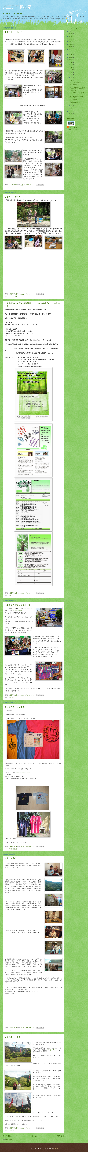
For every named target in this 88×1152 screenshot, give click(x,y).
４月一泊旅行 (10, 858)
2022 (70, 41)
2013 (70, 111)
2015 (70, 59)
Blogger (55, 1148)
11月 (71, 67)
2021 (70, 44)
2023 (70, 39)
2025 (70, 34)
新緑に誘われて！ (13, 1037)
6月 (71, 77)
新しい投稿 (7, 1136)
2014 (70, 62)
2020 (70, 46)
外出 (10, 187)
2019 (70, 49)
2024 (70, 36)
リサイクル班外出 (13, 197)
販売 (13, 697)
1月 (71, 108)
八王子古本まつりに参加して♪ (18, 605)
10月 (71, 69)
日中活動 (14, 296)
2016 (70, 57)
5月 (71, 80)
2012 (70, 114)
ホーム (34, 1136)
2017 (70, 54)
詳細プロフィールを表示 (74, 129)
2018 (70, 52)
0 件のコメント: (28, 184)
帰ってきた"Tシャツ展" (15, 707)
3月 (71, 105)
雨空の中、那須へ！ (13, 32)
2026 (70, 31)
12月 (71, 64)
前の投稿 (60, 1136)
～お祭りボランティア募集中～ (12, 13)
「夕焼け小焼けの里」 (53, 1050)
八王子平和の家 (17, 7)
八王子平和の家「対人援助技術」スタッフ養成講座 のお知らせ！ (78, 89)
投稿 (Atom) (9, 1139)
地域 (10, 697)
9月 (71, 72)
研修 (10, 595)
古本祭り (17, 610)
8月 (71, 75)
